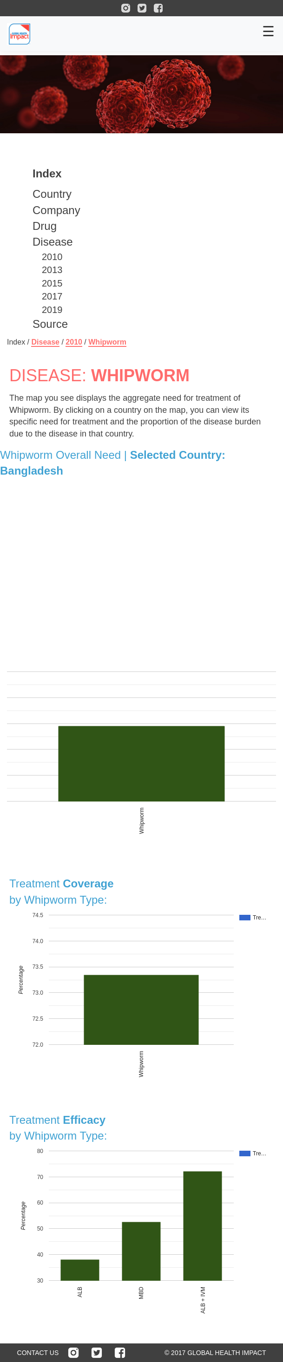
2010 (52, 257)
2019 (52, 310)
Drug (45, 226)
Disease (53, 241)
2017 (52, 296)
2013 (52, 270)
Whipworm (107, 342)
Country (52, 194)
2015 (52, 283)
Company (56, 210)
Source (50, 324)
